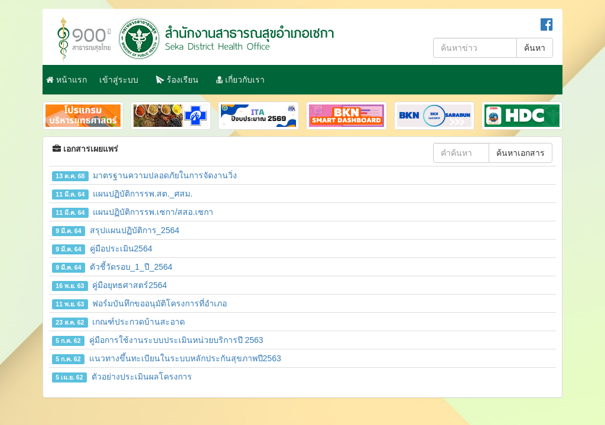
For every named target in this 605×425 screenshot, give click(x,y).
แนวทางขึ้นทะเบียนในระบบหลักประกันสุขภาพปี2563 (166, 358)
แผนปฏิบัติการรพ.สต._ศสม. (122, 193)
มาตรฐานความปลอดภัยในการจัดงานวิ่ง (144, 175)
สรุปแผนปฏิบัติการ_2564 (116, 230)
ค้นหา (534, 48)
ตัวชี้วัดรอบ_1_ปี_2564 (112, 267)
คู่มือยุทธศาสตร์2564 (109, 285)
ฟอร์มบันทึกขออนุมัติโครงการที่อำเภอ (139, 303)
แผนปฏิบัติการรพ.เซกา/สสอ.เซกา (132, 212)
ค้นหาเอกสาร (520, 153)
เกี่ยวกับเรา (240, 79)
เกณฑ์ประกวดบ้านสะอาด (118, 321)
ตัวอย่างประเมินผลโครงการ (122, 376)
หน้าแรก (66, 79)
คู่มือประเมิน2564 (102, 248)
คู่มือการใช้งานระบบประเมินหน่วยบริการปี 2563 (158, 340)
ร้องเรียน (177, 79)
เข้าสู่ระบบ (118, 79)
